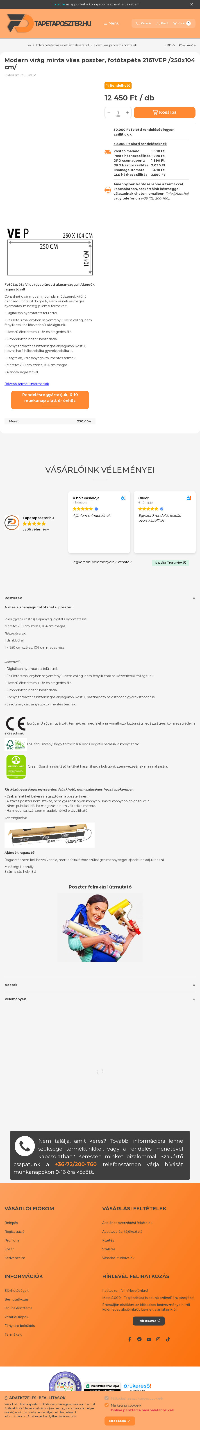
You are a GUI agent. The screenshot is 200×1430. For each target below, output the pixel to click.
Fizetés (108, 1240)
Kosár (9, 1249)
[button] (111, 23)
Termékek (13, 1335)
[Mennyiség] (118, 112)
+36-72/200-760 (76, 1164)
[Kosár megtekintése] (182, 23)
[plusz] (127, 112)
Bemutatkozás (17, 1299)
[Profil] (162, 23)
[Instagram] (158, 1339)
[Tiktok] (168, 1339)
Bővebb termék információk (27, 384)
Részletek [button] (13, 598)
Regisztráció (15, 1232)
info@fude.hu (177, 194)
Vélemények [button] (15, 999)
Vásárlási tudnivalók (118, 1258)
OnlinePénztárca (18, 1308)
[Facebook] (129, 1339)
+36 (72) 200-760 (155, 198)
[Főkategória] (29, 45)
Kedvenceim (15, 1258)
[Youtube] (149, 1339)
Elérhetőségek (17, 1291)
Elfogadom (119, 1421)
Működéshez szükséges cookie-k (137, 1398)
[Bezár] (191, 4)
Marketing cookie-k (143, 1408)
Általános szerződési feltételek (127, 1223)
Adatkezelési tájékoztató (122, 1232)
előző (170, 45)
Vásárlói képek (16, 1317)
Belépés (11, 1223)
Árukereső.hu (137, 1390)
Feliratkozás (149, 1321)
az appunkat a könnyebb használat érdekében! (95, 4)
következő (187, 45)
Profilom (12, 1240)
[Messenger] (139, 1339)
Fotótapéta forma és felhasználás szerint (62, 45)
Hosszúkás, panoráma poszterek (115, 45)
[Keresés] (144, 23)
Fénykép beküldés (20, 1326)
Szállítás (109, 1249)
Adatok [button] (11, 985)
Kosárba (165, 112)
